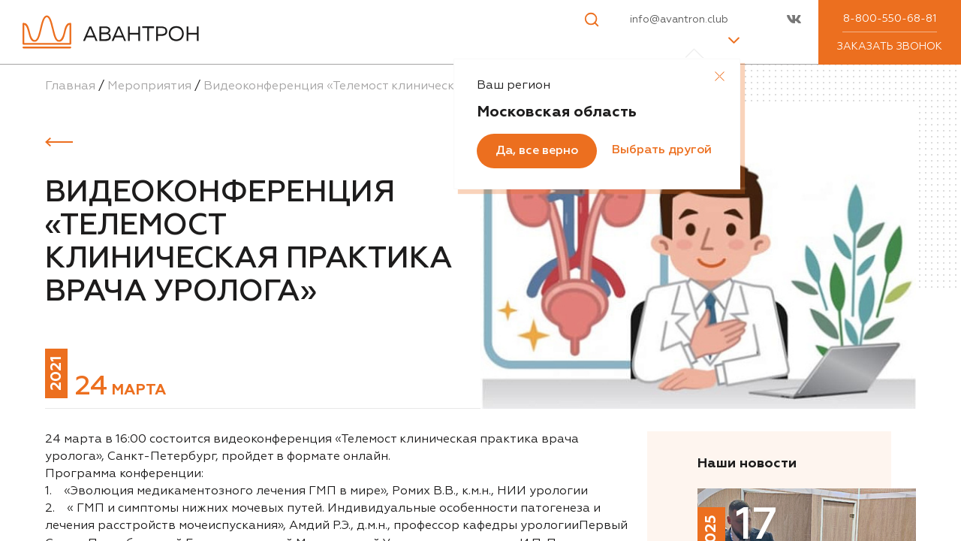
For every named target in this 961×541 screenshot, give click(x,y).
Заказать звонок (889, 46)
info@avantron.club (679, 19)
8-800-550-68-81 (889, 19)
